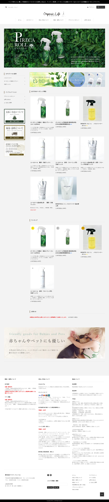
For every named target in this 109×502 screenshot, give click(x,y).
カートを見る (92, 477)
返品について (75, 482)
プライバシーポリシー (73, 20)
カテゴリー (30, 20)
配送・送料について (58, 20)
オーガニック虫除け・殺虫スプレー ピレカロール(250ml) (41, 123)
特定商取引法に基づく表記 (78, 484)
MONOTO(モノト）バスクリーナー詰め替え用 (67, 204)
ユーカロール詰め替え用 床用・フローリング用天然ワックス (92, 163)
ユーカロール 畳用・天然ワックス (40, 162)
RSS (73, 489)
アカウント (91, 7)
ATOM (76, 489)
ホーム (19, 20)
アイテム (100, 7)
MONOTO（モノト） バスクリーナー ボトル (91, 124)
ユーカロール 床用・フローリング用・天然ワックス (67, 163)
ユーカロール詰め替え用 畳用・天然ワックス (41, 203)
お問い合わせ (87, 20)
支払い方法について (44, 20)
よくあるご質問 (93, 482)
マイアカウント (93, 475)
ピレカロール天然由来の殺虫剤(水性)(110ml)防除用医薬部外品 (66, 123)
